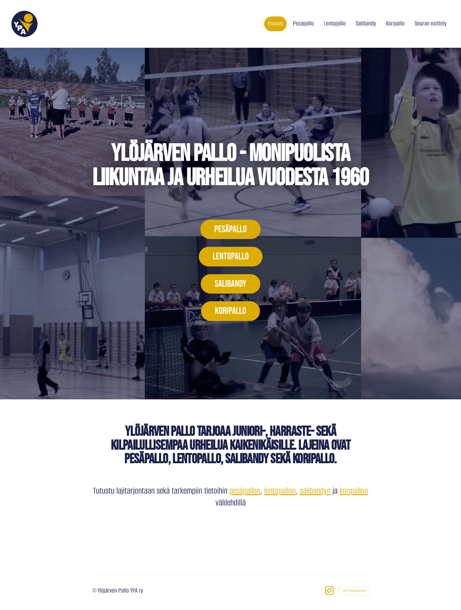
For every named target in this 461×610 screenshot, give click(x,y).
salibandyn (315, 490)
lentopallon (280, 490)
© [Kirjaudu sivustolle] (95, 590)
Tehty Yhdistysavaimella (354, 591)
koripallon (354, 490)
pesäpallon (244, 490)
